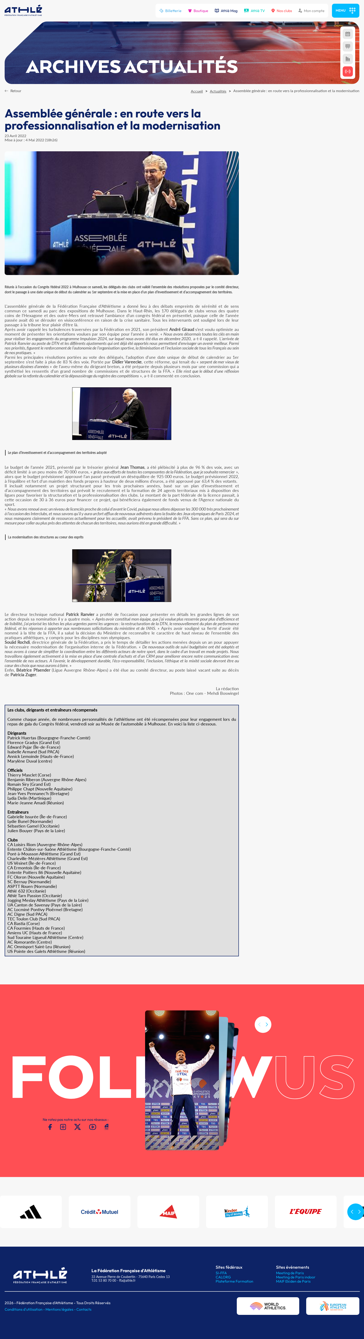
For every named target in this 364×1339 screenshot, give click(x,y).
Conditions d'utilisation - (25, 1309)
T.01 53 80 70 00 (103, 1280)
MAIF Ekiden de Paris (293, 1281)
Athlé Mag (226, 11)
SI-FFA (221, 1273)
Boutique (198, 11)
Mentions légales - (61, 1309)
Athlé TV (254, 11)
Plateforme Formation (234, 1281)
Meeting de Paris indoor (295, 1277)
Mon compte (312, 11)
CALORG (223, 1277)
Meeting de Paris (290, 1273)
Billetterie (170, 11)
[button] (266, 1032)
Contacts (83, 1309)
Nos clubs (281, 11)
